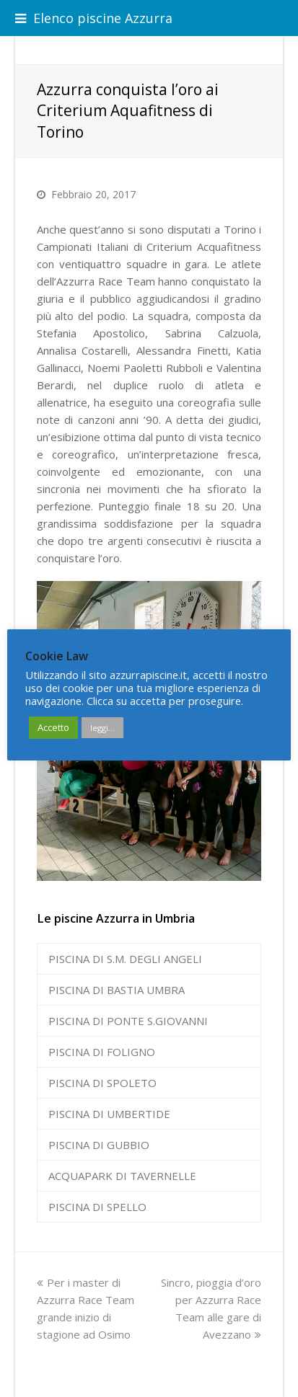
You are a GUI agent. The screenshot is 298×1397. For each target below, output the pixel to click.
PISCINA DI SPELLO (97, 1206)
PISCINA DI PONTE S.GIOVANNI (128, 1021)
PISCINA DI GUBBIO (98, 1144)
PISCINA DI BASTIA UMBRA (116, 990)
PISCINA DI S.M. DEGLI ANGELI (125, 959)
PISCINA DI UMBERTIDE (109, 1113)
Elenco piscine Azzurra (93, 18)
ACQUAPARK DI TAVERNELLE (122, 1175)
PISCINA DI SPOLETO (102, 1083)
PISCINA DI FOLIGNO (101, 1052)
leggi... (102, 727)
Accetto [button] (53, 727)
